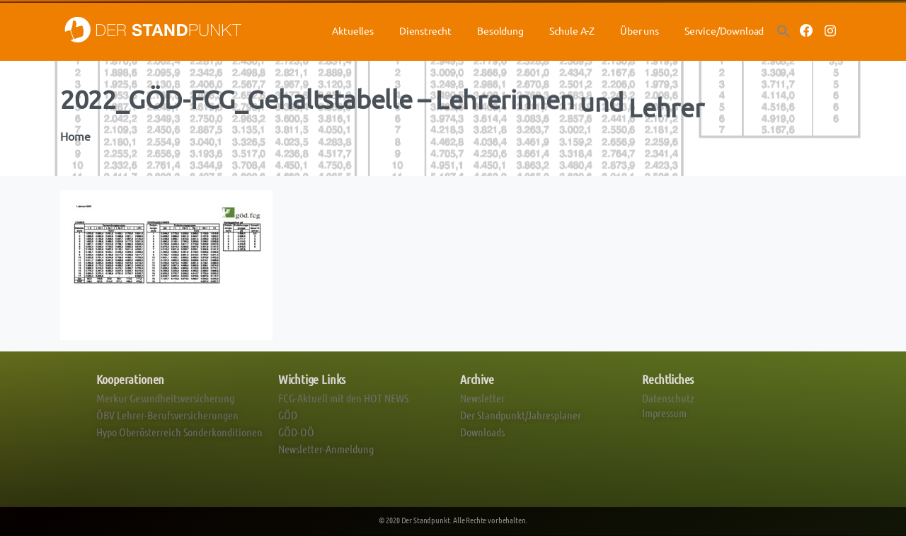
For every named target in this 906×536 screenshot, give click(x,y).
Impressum (664, 412)
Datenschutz (668, 397)
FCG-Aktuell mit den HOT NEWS (343, 397)
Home (74, 136)
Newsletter (482, 397)
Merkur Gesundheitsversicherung (165, 397)
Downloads (482, 431)
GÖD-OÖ (296, 431)
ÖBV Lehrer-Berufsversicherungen (167, 414)
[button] (783, 30)
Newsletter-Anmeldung (326, 448)
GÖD (287, 414)
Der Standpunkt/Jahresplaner (520, 414)
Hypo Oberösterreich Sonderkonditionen (179, 431)
